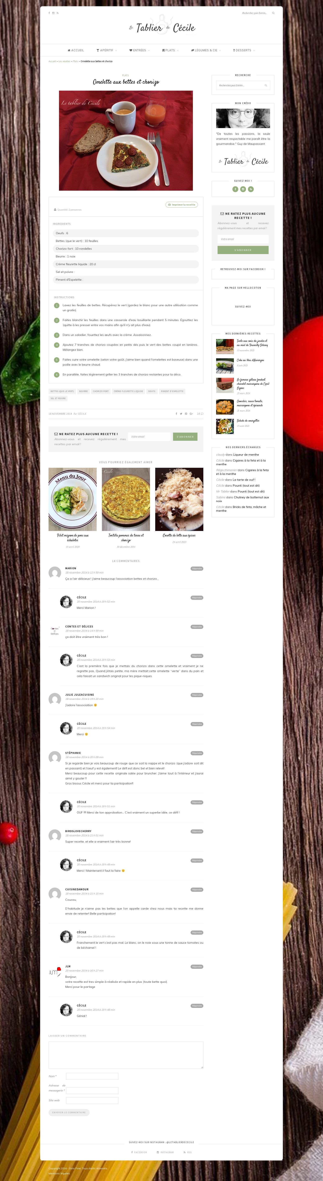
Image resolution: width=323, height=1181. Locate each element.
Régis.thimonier (226, 470)
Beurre (83, 390)
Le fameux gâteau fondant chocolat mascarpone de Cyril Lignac (253, 384)
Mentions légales (59, 1173)
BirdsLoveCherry (78, 831)
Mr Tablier (222, 491)
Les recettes (64, 61)
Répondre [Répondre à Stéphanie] (197, 752)
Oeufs (152, 390)
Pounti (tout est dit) (246, 485)
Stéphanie (73, 752)
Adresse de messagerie (57, 1087)
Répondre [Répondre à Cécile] (197, 597)
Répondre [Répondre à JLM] (197, 966)
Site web (54, 1099)
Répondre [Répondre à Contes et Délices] (197, 626)
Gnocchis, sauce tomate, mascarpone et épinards (250, 403)
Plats (75, 61)
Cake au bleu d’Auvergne (250, 360)
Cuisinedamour (77, 889)
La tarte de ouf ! (244, 480)
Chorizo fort (101, 390)
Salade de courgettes (248, 421)
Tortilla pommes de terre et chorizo (126, 537)
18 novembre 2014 (60, 413)
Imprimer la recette (181, 204)
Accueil (52, 61)
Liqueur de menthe (246, 454)
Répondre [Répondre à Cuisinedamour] (197, 889)
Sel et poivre (58, 398)
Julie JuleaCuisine (79, 694)
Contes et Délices (79, 626)
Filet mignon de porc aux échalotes (72, 537)
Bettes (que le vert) (62, 390)
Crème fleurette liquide (128, 390)
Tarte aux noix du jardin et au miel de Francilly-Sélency (252, 343)
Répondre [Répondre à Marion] (197, 568)
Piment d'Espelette (172, 390)
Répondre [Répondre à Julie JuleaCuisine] (197, 694)
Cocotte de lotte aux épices (179, 535)
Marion (70, 568)
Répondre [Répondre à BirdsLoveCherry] (197, 831)
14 (200, 413)
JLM (68, 966)
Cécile (82, 413)
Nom (52, 1075)
